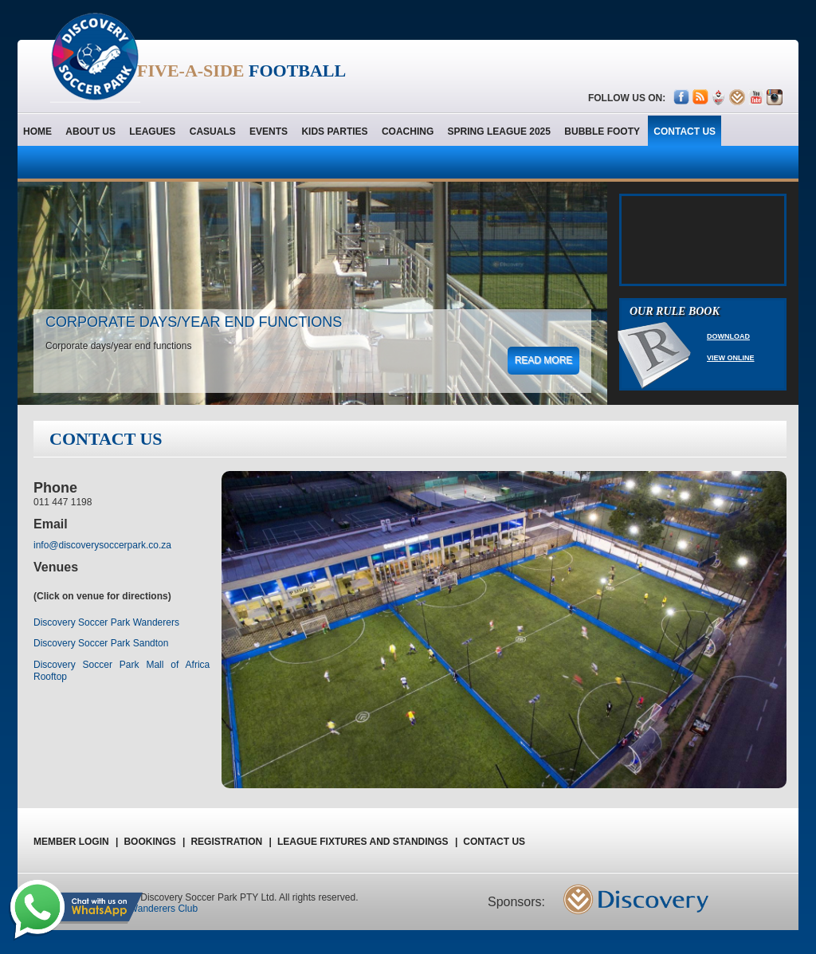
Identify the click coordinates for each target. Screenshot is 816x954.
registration (230, 841)
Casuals (213, 131)
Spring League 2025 (499, 131)
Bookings (154, 841)
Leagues (152, 131)
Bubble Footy (602, 131)
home (37, 131)
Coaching (408, 131)
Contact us (494, 841)
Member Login (75, 841)
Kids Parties (334, 131)
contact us (684, 131)
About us (90, 131)
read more (544, 360)
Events (268, 131)
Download (728, 336)
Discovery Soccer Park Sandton (100, 643)
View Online (731, 358)
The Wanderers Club (154, 908)
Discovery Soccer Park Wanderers (106, 622)
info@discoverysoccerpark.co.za (102, 545)
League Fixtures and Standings (367, 841)
